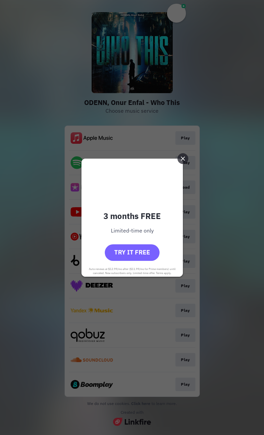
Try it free (132, 252)
